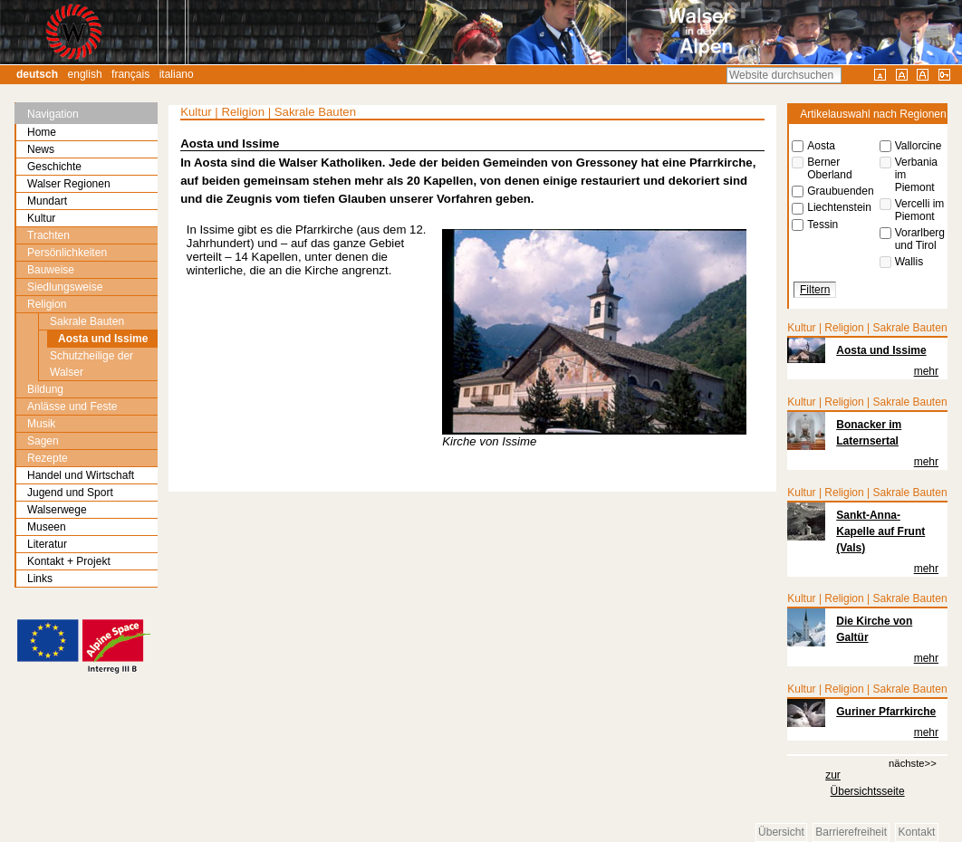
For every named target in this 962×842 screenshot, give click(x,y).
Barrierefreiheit (851, 833)
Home (41, 132)
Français (130, 74)
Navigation (53, 114)
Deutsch (37, 74)
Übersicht (781, 833)
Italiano (176, 74)
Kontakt (917, 833)
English (85, 74)
